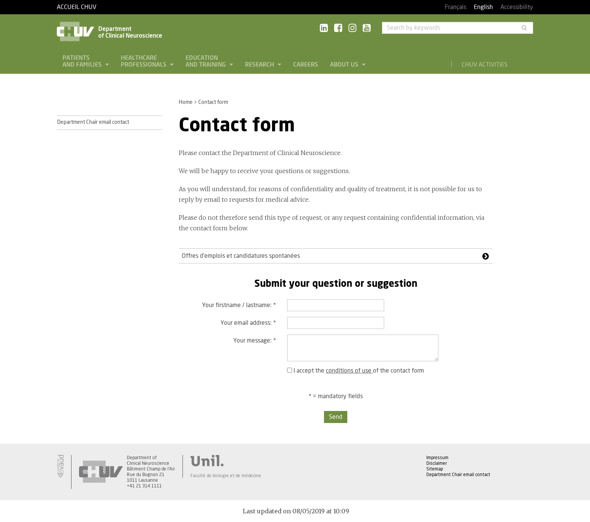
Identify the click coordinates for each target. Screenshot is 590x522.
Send (335, 417)
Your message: (254, 341)
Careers (305, 65)
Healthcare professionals (144, 61)
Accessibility (516, 7)
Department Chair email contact (93, 122)
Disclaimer (436, 463)
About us (345, 65)
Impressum (437, 457)
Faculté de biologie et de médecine (225, 475)
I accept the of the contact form (355, 371)
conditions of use (349, 371)
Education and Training (206, 61)
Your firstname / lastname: (239, 305)
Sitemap (434, 469)
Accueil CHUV (76, 7)
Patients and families (82, 61)
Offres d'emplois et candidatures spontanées (241, 256)
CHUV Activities (485, 65)
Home (186, 102)
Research (260, 65)
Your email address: (248, 323)
